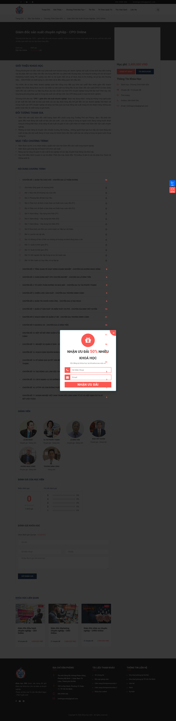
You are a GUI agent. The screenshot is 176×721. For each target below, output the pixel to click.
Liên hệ (172, 191)
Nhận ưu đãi (88, 384)
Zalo (172, 185)
